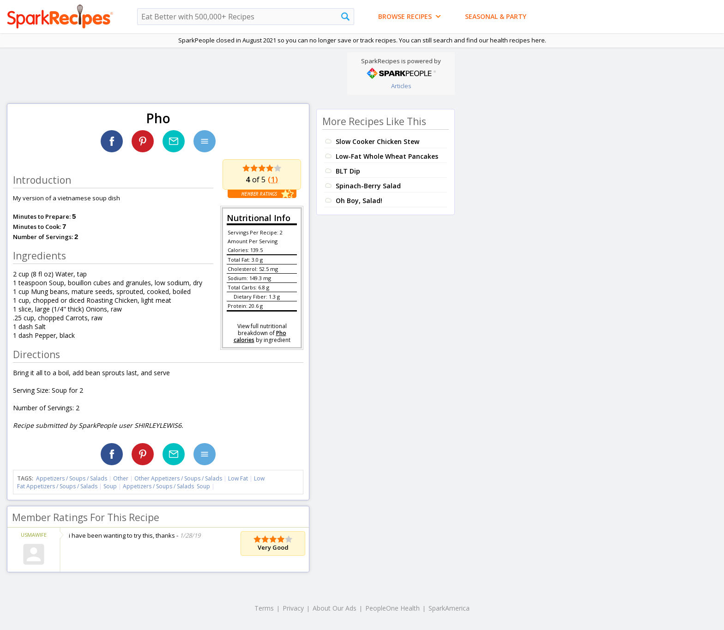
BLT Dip (348, 171)
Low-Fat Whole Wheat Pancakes (387, 156)
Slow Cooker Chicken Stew (377, 141)
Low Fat (238, 478)
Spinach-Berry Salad (368, 185)
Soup (110, 486)
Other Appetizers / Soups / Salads (178, 478)
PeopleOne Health (392, 608)
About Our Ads (334, 608)
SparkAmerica (449, 608)
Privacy (293, 608)
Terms (264, 608)
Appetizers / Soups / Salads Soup (166, 486)
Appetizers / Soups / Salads (72, 478)
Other (120, 478)
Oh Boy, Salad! (359, 200)
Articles (401, 86)
